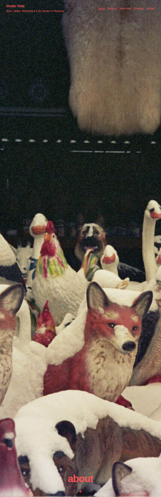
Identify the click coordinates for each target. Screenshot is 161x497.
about (101, 8)
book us (112, 8)
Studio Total (16, 6)
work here (125, 8)
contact (150, 8)
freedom (139, 8)
